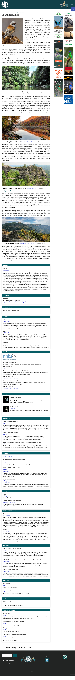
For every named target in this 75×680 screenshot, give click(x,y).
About (27, 668)
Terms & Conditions (45, 668)
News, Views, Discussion (9, 502)
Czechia (22, 12)
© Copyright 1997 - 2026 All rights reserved (37, 670)
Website (6, 46)
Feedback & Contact (35, 668)
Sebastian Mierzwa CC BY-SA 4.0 (27, 243)
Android (12, 399)
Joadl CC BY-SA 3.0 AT (26, 142)
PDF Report (6, 561)
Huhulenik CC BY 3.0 (31, 188)
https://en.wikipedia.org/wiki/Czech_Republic (14, 302)
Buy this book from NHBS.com (10, 368)
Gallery (4, 615)
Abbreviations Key (7, 456)
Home (3, 12)
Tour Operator (6, 515)
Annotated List (6, 344)
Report (4, 550)
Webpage (5, 469)
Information (6, 461)
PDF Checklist (6, 321)
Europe (16, 12)
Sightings (5, 496)
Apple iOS (12, 408)
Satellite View (6, 270)
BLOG (4, 603)
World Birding (9, 12)
